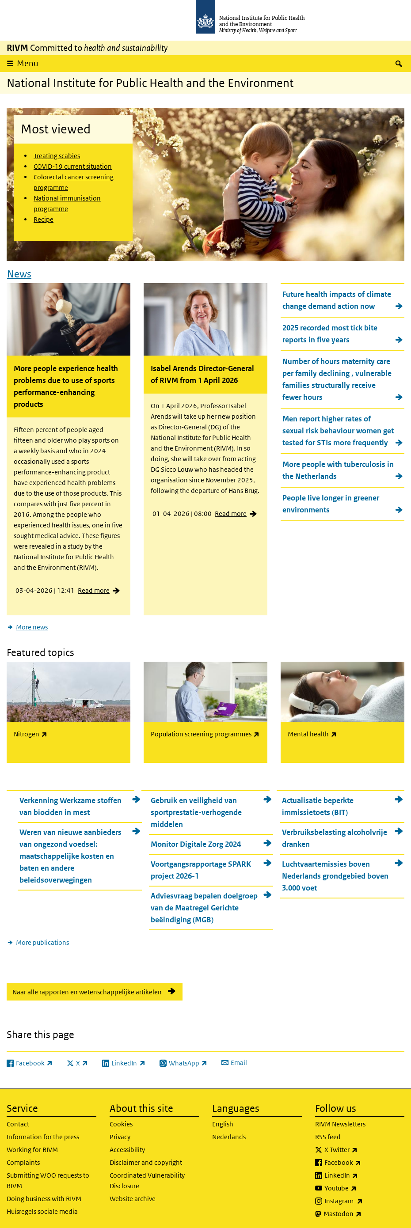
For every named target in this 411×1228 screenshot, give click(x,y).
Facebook (364, 1160)
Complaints (23, 1160)
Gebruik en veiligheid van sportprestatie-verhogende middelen (196, 809)
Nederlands (229, 1134)
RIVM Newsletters (340, 1121)
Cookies (121, 1121)
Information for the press (43, 1134)
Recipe (43, 219)
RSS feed (328, 1134)
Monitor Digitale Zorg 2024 (196, 841)
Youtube (363, 1185)
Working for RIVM (32, 1147)
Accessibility (127, 1147)
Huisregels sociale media (42, 1209)
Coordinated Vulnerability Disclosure (147, 1177)
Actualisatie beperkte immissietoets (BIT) (318, 804)
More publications (42, 940)
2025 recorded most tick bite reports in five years (329, 332)
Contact (18, 1121)
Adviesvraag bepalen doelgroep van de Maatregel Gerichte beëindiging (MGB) (204, 905)
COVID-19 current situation (73, 166)
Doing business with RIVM (44, 1196)
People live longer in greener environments (330, 502)
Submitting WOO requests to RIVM (48, 1177)
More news (32, 625)
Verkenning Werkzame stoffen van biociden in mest (70, 804)
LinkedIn (364, 1172)
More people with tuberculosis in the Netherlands (338, 469)
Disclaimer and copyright (146, 1160)
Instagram (364, 1198)
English (222, 1121)
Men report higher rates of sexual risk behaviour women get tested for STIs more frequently (338, 429)
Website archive (133, 1196)
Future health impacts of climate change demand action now (336, 299)
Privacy (120, 1134)
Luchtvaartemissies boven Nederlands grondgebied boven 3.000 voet (335, 873)
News (19, 272)
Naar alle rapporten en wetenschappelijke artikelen (87, 989)
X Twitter (364, 1147)
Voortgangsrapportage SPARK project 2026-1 (201, 867)
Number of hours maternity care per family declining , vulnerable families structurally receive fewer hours (337, 378)
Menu (27, 63)
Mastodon (364, 1211)
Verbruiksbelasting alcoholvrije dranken (334, 835)
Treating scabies (57, 156)
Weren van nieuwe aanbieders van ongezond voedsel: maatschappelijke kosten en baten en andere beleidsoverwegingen (70, 853)
